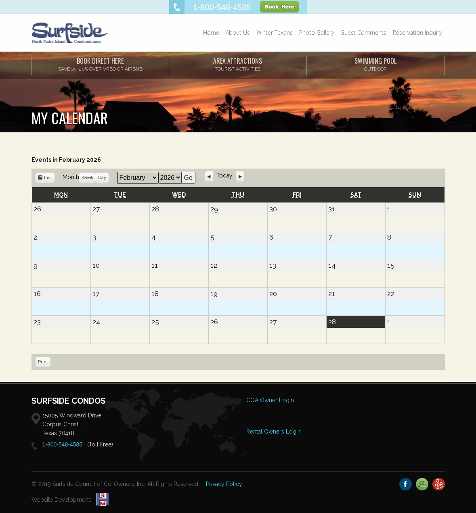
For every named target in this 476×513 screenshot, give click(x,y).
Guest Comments (363, 32)
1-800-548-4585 (62, 444)
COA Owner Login (270, 400)
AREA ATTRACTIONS (237, 64)
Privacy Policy (224, 484)
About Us (238, 32)
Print (44, 363)
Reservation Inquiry (417, 32)
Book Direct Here (100, 64)
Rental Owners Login (273, 431)
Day (102, 177)
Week (87, 177)
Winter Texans (274, 32)
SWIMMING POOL (375, 64)
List (48, 178)
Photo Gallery (316, 32)
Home (211, 32)
